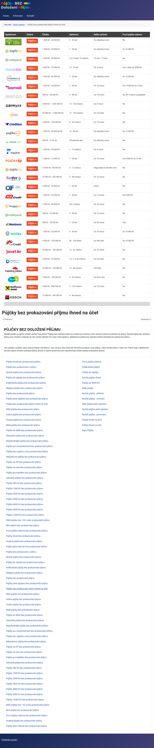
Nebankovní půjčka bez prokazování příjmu (26, 457)
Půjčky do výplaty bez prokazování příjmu (25, 562)
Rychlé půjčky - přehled (93, 393)
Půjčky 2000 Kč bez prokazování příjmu (24, 678)
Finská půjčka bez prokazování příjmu (23, 420)
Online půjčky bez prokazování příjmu (23, 599)
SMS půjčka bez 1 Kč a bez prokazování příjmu (28, 520)
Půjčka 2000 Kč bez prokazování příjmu (24, 494)
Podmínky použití (9, 740)
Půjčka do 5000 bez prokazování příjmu (24, 430)
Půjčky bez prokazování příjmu (20, 578)
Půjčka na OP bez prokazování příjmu (23, 462)
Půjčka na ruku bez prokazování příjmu (24, 467)
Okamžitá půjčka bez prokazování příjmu (25, 435)
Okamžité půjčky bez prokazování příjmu (25, 620)
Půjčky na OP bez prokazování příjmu (23, 647)
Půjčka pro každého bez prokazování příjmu (26, 472)
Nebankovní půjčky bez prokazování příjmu (26, 641)
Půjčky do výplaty (90, 372)
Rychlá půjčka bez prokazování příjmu (23, 372)
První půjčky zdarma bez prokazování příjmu (26, 715)
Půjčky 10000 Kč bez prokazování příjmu (25, 699)
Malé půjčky (87, 388)
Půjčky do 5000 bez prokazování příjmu (24, 615)
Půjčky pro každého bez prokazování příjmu (26, 657)
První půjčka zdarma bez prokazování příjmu (27, 531)
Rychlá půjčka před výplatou (95, 409)
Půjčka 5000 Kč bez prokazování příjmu (24, 509)
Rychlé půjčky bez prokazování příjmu (23, 557)
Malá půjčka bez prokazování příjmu (23, 425)
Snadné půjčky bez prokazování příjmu (24, 721)
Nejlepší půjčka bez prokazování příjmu (24, 388)
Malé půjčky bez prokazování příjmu (23, 610)
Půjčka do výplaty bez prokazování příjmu (25, 377)
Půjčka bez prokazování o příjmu (21, 367)
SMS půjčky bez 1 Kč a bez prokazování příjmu (28, 705)
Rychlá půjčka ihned (91, 377)
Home (6, 16)
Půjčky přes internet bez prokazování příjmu (26, 726)
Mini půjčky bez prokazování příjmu (22, 710)
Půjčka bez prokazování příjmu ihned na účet (27, 404)
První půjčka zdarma (91, 362)
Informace (18, 16)
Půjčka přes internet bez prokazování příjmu (26, 546)
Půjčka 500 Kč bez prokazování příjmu (24, 483)
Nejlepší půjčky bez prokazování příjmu (24, 573)
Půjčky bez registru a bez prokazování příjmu (27, 636)
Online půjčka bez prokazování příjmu (23, 414)
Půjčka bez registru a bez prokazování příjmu (27, 451)
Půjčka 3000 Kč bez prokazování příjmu (24, 499)
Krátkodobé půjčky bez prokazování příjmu (26, 567)
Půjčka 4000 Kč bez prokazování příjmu (24, 504)
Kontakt (30, 16)
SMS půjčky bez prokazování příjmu (22, 594)
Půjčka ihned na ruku (92, 425)
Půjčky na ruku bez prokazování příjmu (24, 652)
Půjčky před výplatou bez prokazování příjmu (27, 583)
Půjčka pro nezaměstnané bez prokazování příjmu (29, 446)
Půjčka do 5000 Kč (91, 383)
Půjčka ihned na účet (92, 420)
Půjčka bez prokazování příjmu (20, 393)
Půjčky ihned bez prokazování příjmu (23, 536)
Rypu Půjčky (88, 430)
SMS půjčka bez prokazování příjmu (22, 409)
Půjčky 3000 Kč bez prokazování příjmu (24, 684)
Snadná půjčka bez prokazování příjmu (24, 541)
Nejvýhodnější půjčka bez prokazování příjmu (27, 441)
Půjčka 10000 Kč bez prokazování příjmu (25, 515)
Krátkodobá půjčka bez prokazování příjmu (26, 383)
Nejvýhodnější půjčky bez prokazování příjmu (27, 625)
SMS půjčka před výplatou (94, 404)
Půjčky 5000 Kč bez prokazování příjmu (24, 694)
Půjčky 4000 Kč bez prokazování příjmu (24, 689)
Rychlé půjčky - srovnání (93, 399)
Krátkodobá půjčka (91, 367)
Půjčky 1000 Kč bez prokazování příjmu (24, 673)
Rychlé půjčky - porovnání (94, 414)
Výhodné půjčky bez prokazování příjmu (24, 662)
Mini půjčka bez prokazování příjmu (22, 525)
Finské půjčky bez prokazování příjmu (23, 604)
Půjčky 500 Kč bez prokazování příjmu (24, 668)
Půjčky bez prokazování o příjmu (21, 552)
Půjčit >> (32, 41)
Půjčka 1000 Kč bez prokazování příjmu (24, 488)
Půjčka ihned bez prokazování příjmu (23, 362)
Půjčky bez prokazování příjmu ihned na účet (27, 589)
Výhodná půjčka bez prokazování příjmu (24, 478)
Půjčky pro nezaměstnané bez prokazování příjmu (29, 631)
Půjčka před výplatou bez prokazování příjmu (27, 399)
